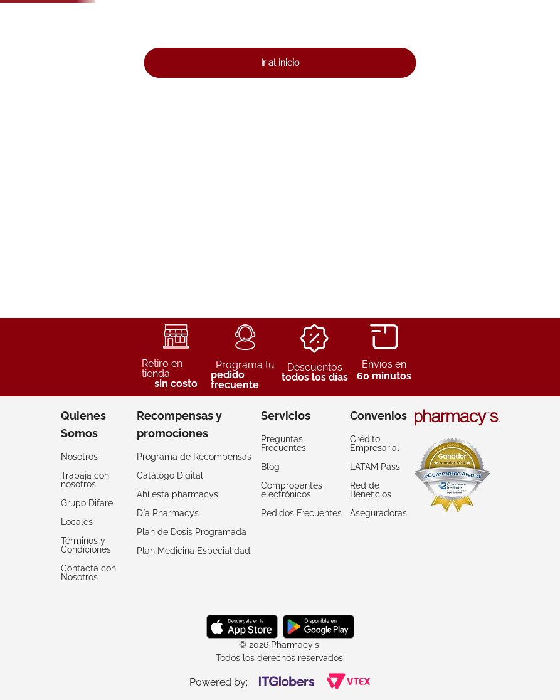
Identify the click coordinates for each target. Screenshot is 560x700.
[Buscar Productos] (403, 44)
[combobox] (297, 44)
